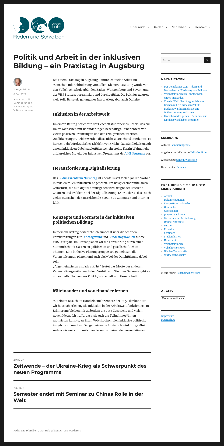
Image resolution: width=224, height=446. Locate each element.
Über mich (137, 27)
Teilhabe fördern (199, 152)
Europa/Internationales (177, 203)
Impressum (167, 316)
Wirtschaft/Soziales (175, 255)
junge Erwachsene (186, 159)
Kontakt (201, 27)
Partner (168, 225)
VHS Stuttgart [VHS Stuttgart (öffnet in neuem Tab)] (135, 153)
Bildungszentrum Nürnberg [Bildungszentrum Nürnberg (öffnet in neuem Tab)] (78, 178)
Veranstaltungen (23, 106)
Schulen (181, 167)
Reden (158, 27)
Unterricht (170, 240)
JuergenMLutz (21, 89)
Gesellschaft (171, 210)
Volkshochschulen (23, 110)
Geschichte (170, 207)
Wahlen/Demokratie (175, 251)
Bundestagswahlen (122, 237)
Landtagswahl (92, 237)
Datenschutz (168, 319)
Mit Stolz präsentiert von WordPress (60, 430)
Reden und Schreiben (189, 272)
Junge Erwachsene (174, 214)
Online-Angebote (174, 221)
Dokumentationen (174, 199)
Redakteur (170, 229)
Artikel (168, 196)
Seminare (169, 233)
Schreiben (179, 27)
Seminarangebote (181, 145)
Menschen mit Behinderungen (181, 218)
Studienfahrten (172, 236)
